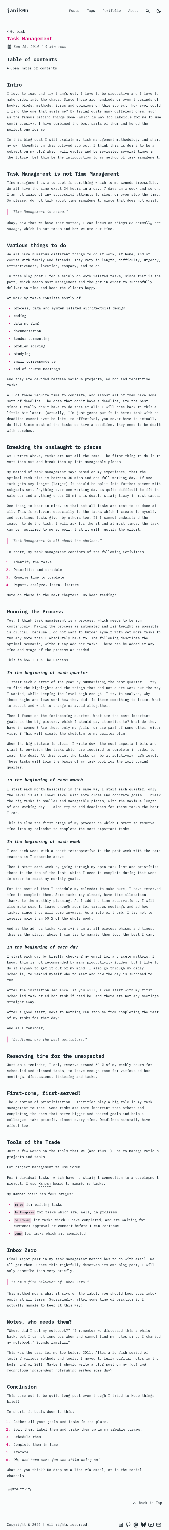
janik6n (17, 10)
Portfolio (112, 11)
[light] (158, 11)
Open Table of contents (34, 68)
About (133, 11)
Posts (74, 11)
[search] (147, 11)
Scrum (75, 1166)
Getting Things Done (55, 117)
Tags (91, 11)
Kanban (45, 1182)
